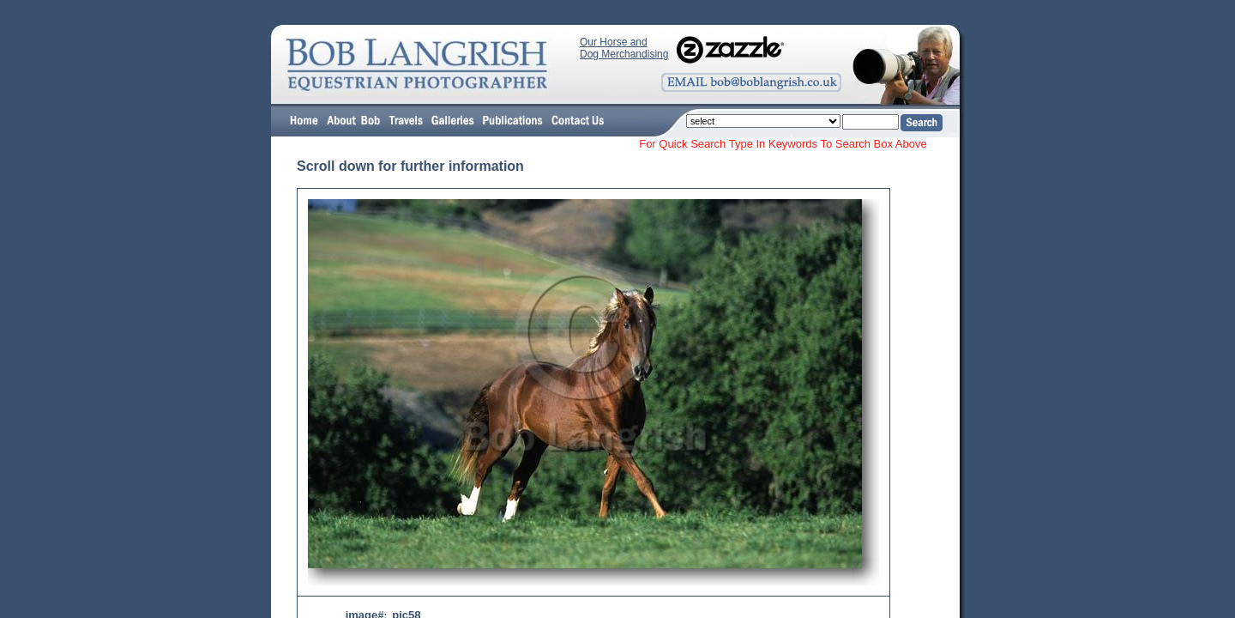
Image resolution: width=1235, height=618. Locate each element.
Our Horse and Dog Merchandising (624, 48)
